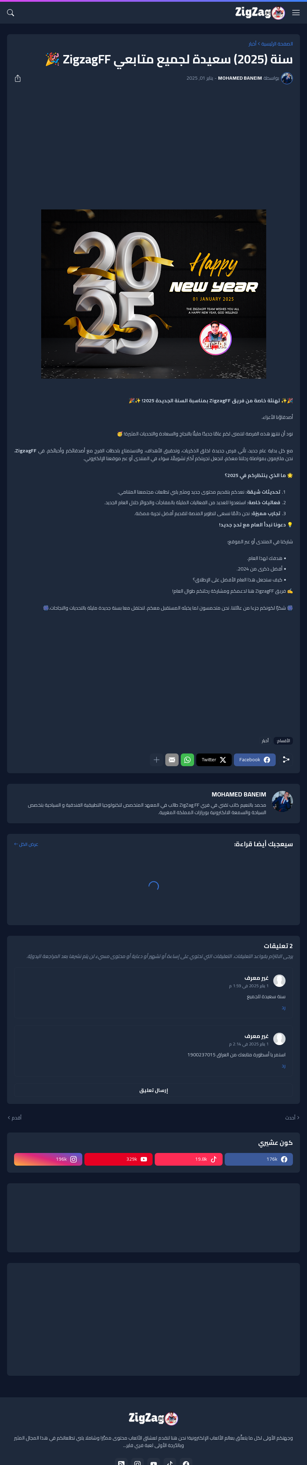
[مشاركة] (20, 78)
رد (284, 1007)
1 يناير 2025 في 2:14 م (249, 1044)
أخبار (252, 43)
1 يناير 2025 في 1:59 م (249, 986)
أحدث (290, 1118)
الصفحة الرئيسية (277, 43)
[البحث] (10, 13)
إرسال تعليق (153, 1090)
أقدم (16, 1118)
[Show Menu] (296, 13)
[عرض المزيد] (156, 759)
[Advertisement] (153, 142)
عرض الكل (28, 844)
